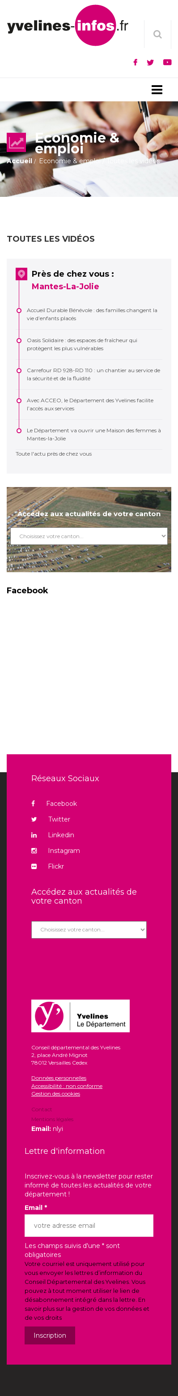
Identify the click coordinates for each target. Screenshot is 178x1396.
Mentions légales (52, 1119)
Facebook (54, 804)
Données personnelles (58, 1077)
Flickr (47, 866)
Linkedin (52, 835)
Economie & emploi (70, 161)
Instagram (55, 851)
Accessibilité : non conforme (66, 1086)
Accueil (19, 161)
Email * (36, 1208)
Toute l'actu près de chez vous (54, 453)
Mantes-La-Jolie (65, 286)
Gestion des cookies (55, 1093)
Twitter (50, 819)
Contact (41, 1110)
